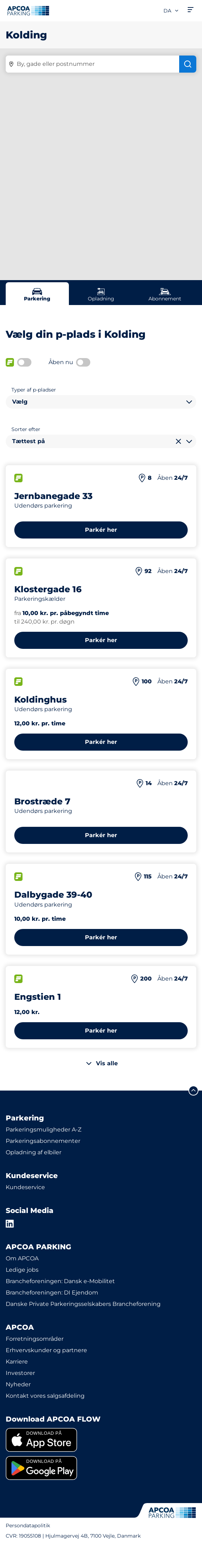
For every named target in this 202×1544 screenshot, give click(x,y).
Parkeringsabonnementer (43, 1141)
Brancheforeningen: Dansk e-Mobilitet (60, 1281)
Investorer (20, 1373)
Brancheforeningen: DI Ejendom (52, 1292)
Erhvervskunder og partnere (46, 1350)
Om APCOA (22, 1258)
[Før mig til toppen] (193, 1091)
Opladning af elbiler (33, 1152)
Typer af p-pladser (33, 390)
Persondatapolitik (28, 1525)
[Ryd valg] (178, 441)
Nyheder (18, 1384)
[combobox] (101, 402)
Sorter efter (25, 429)
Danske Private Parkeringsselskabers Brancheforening (83, 1304)
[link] (101, 1440)
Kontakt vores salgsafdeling (45, 1395)
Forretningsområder (35, 1338)
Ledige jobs (22, 1269)
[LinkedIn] (10, 1223)
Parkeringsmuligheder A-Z (43, 1129)
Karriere (17, 1361)
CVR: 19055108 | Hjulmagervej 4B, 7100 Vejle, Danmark (73, 1536)
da (171, 10)
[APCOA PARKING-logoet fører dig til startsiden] (28, 10)
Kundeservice (25, 1187)
